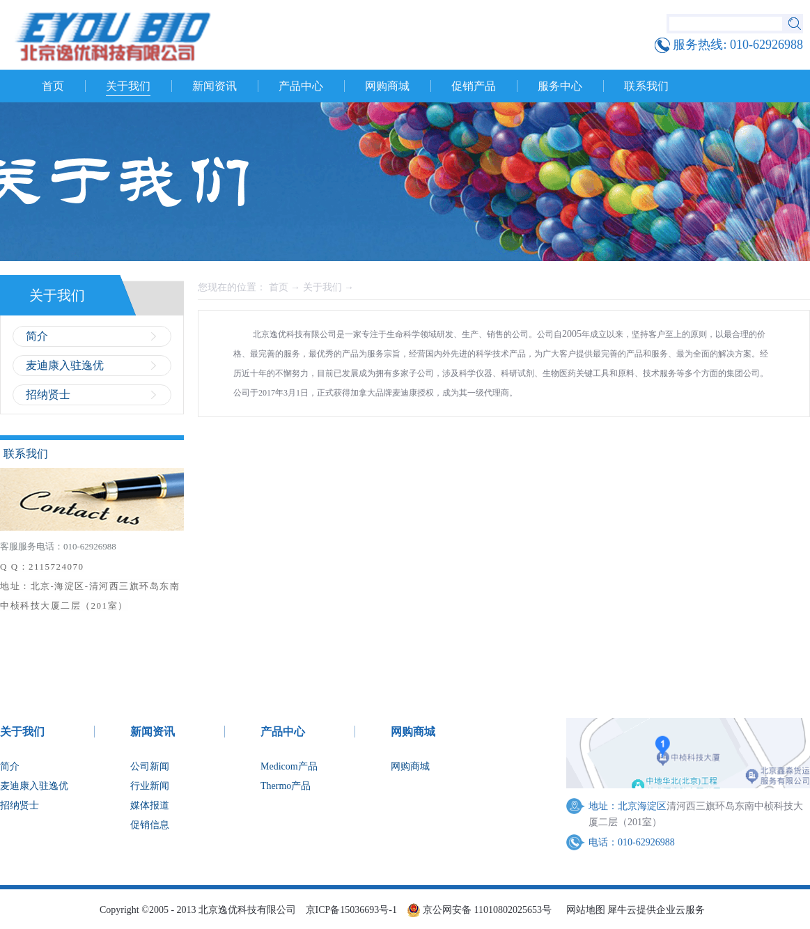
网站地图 (583, 910)
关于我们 (322, 287)
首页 (53, 86)
